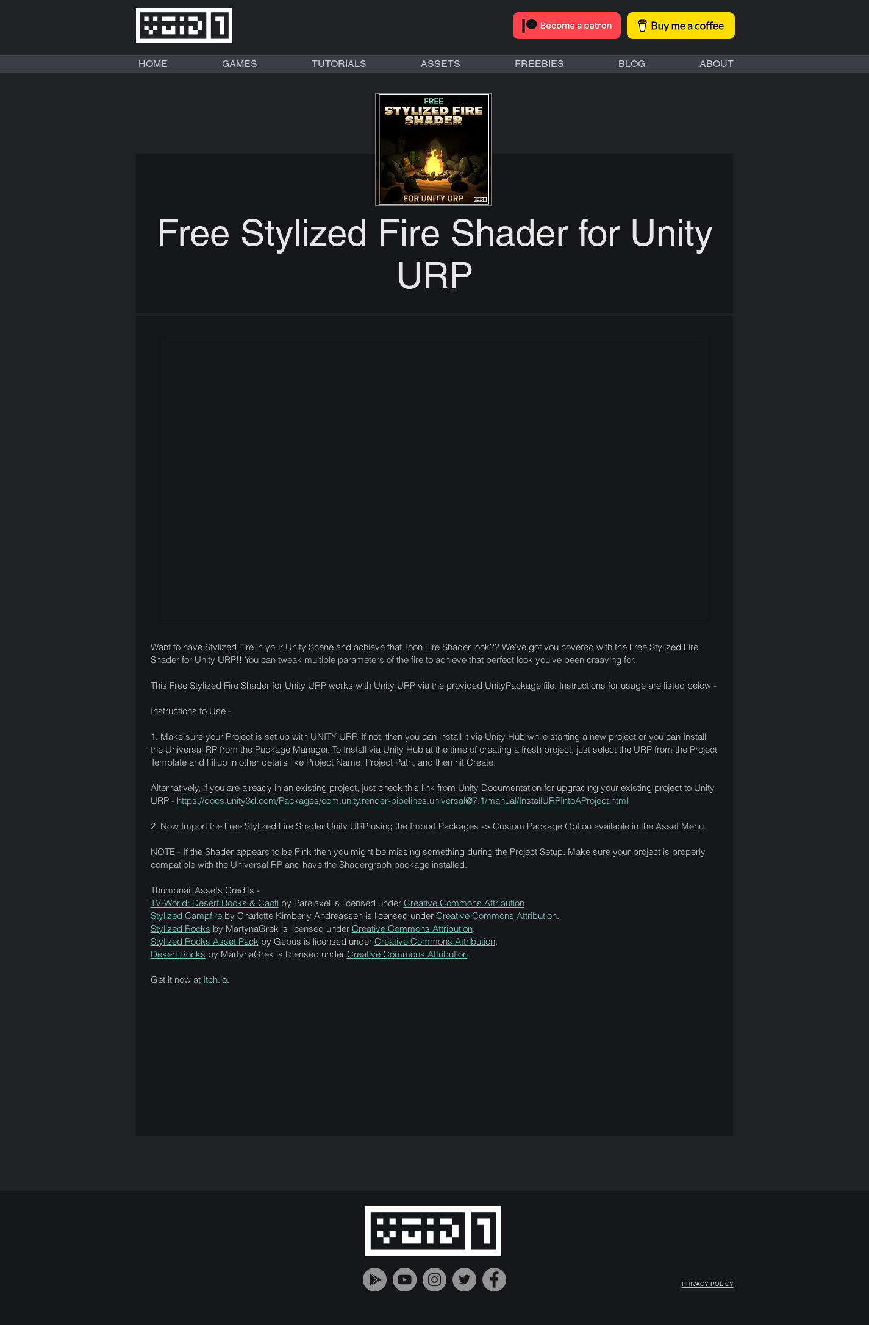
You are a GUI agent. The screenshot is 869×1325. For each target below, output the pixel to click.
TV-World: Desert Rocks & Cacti (215, 903)
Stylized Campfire (186, 916)
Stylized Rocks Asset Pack (205, 941)
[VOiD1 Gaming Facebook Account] (494, 1279)
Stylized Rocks (180, 928)
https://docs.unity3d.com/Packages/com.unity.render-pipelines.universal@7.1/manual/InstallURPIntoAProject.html (402, 800)
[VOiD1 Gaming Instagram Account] (434, 1279)
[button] (434, 479)
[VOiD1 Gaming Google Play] (375, 1279)
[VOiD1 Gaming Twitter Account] (464, 1279)
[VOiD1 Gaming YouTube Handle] (405, 1279)
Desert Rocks (178, 954)
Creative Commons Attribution (464, 903)
